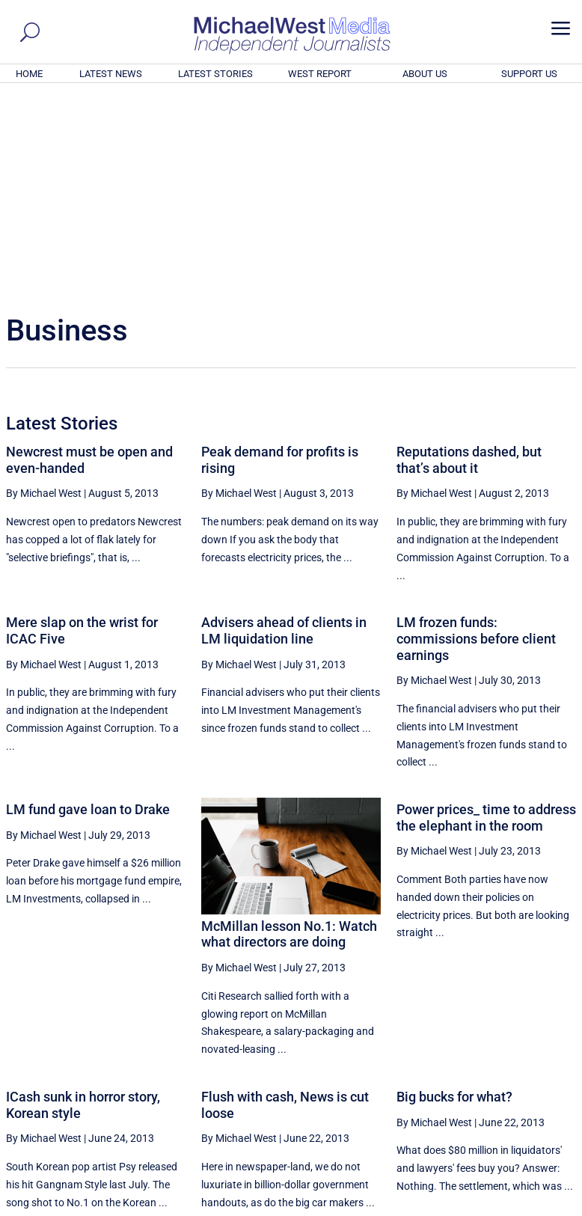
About (469, 1207)
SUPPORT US (529, 73)
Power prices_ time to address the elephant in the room (486, 614)
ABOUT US (424, 73)
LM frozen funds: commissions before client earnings (476, 435)
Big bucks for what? (454, 893)
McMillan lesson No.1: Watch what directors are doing (289, 731)
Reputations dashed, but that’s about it (469, 256)
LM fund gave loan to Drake (88, 606)
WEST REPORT (320, 73)
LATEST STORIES (215, 73)
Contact (507, 1207)
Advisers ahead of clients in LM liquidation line (284, 427)
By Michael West (44, 290)
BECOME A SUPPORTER (509, 1122)
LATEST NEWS (110, 73)
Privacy (550, 1207)
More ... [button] (535, 1065)
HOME (29, 73)
